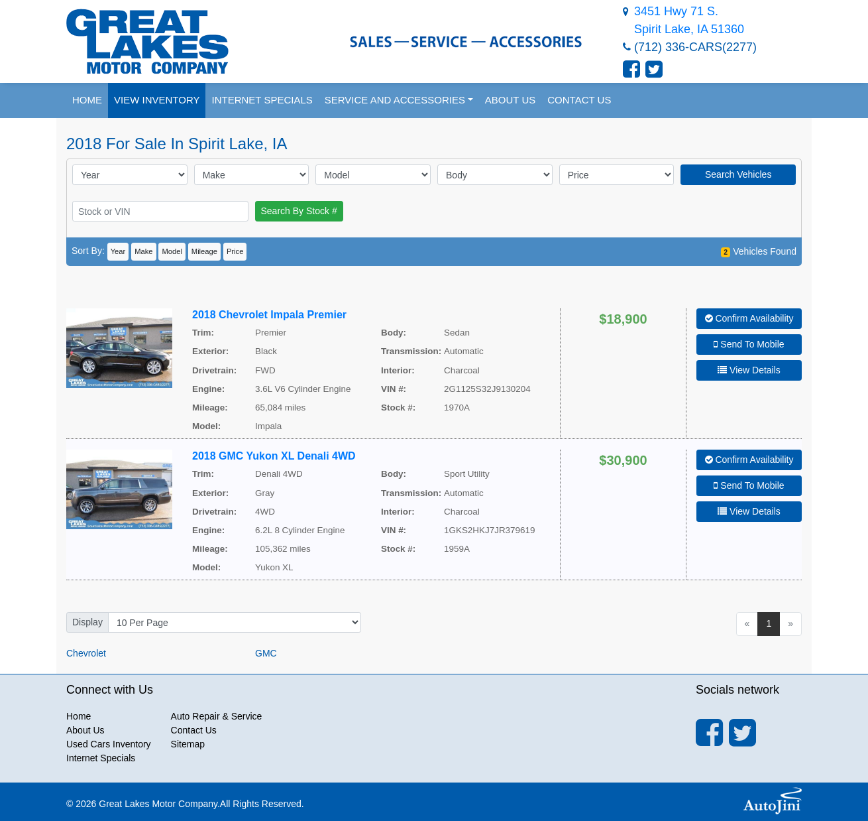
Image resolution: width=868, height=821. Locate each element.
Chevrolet (86, 653)
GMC (266, 653)
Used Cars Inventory (108, 744)
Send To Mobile (749, 344)
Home (78, 716)
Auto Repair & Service (216, 716)
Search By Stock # (299, 211)
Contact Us (194, 730)
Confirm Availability (749, 318)
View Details (749, 370)
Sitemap (188, 744)
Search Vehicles (738, 174)
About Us (85, 730)
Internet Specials (100, 758)
